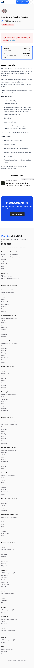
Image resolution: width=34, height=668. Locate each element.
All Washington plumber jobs (9, 619)
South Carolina (5, 304)
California (4, 295)
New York (4, 408)
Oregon (3, 350)
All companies (14, 254)
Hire (2, 268)
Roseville (3, 586)
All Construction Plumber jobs (9, 517)
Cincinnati (4, 651)
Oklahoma (4, 327)
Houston (3, 556)
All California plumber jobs (8, 573)
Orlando (3, 596)
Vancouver (4, 623)
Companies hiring (15, 257)
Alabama (3, 329)
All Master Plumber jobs (7, 369)
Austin (3, 559)
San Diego (4, 579)
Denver (3, 642)
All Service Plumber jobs (8, 475)
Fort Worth (4, 554)
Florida (3, 299)
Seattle (3, 621)
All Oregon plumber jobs (8, 630)
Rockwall (3, 563)
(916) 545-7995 (6, 276)
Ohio (2, 332)
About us (3, 259)
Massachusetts (5, 357)
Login (2, 266)
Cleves (3, 654)
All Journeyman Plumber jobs (9, 343)
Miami (2, 603)
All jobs (3, 257)
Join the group (17, 214)
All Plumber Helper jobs (7, 292)
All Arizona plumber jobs (8, 610)
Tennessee (4, 399)
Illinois (3, 362)
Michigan (3, 378)
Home (3, 254)
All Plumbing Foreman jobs (8, 394)
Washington (4, 334)
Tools (2, 261)
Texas (3, 297)
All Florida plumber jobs (7, 593)
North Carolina (5, 302)
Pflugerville (4, 566)
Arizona (3, 325)
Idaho (2, 535)
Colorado (4, 336)
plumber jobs (11, 40)
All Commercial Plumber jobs (9, 424)
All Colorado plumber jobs (8, 640)
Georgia (3, 306)
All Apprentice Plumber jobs (9, 318)
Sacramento (4, 582)
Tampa (3, 598)
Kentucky (3, 311)
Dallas (3, 552)
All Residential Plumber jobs (9, 450)
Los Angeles (4, 575)
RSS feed (4, 263)
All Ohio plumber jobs (7, 649)
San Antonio (4, 561)
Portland (3, 633)
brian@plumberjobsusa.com (10, 279)
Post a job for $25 (22, 2)
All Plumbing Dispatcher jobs (9, 501)
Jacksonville (4, 600)
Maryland (3, 387)
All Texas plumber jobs (7, 549)
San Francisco (5, 584)
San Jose (4, 577)
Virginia (3, 309)
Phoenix (3, 612)
